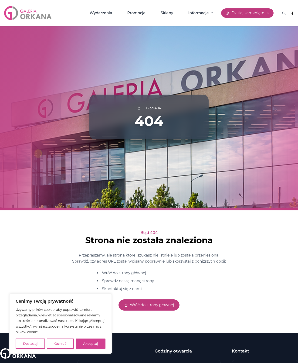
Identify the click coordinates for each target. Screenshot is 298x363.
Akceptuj (90, 344)
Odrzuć (60, 344)
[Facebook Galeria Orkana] (292, 13)
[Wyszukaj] (284, 13)
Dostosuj (30, 344)
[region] (60, 324)
